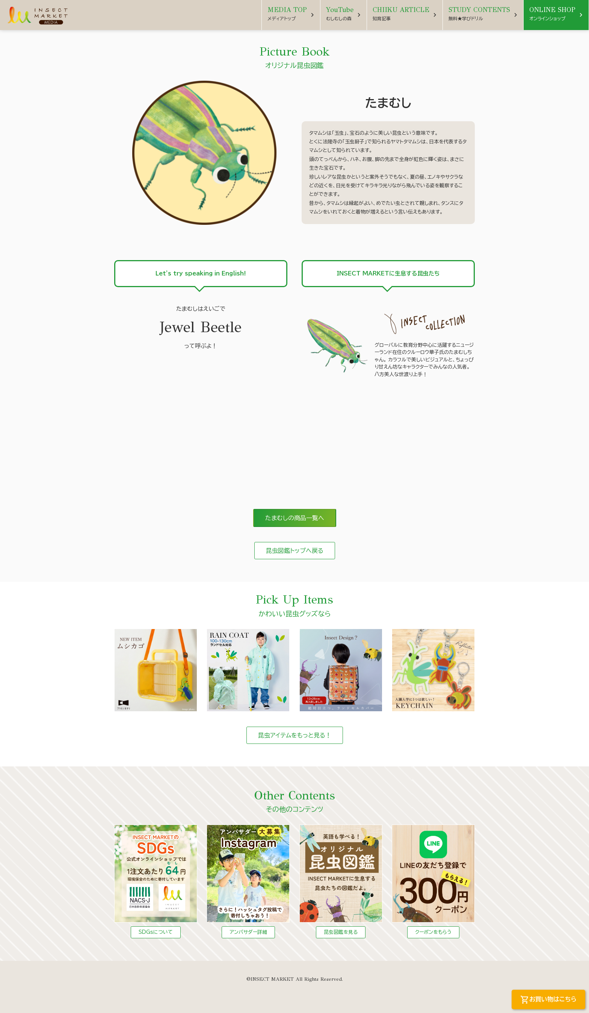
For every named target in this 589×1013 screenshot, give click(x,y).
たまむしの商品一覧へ (294, 518)
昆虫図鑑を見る (341, 932)
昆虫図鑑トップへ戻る (294, 551)
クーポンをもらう (433, 932)
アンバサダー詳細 (248, 932)
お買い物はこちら (548, 1000)
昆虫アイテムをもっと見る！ (294, 735)
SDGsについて (156, 932)
